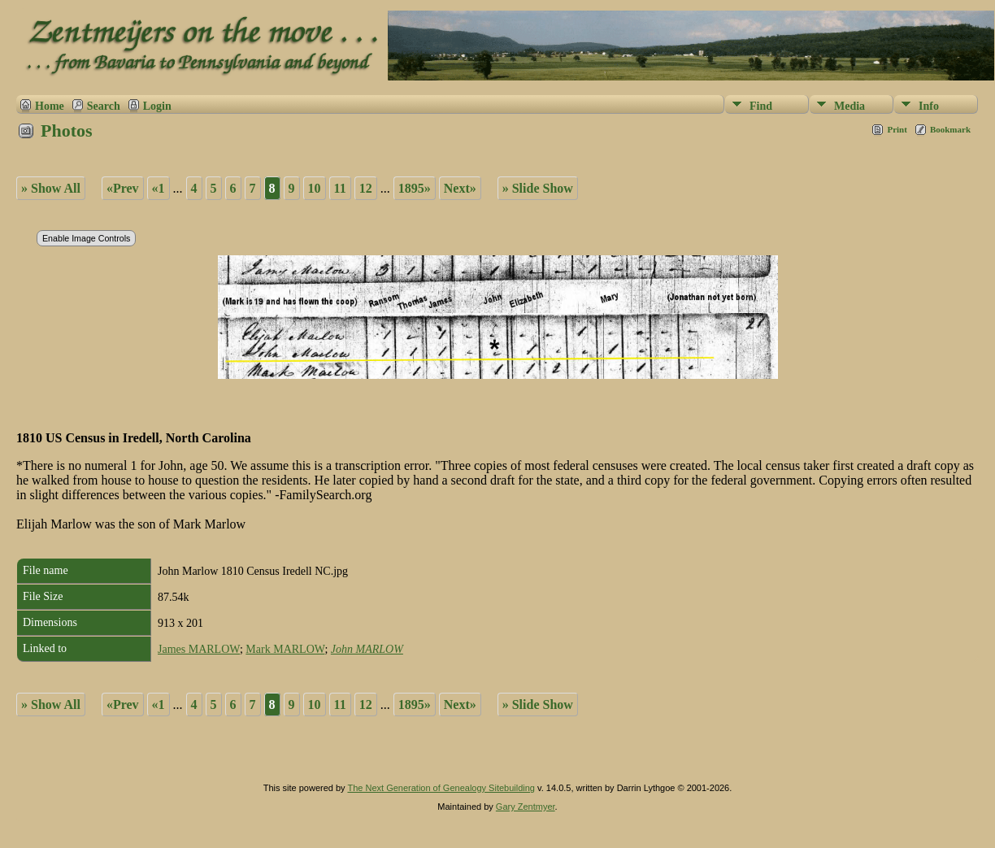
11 (340, 188)
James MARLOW (199, 649)
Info (929, 106)
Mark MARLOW (284, 649)
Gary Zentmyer (525, 806)
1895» (414, 188)
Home (49, 106)
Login (157, 106)
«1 (158, 188)
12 (365, 188)
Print (896, 129)
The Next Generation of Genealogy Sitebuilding (441, 788)
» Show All (50, 188)
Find (761, 106)
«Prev (122, 188)
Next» (460, 188)
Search (103, 106)
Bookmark (950, 129)
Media (849, 106)
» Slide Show (537, 188)
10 (314, 188)
